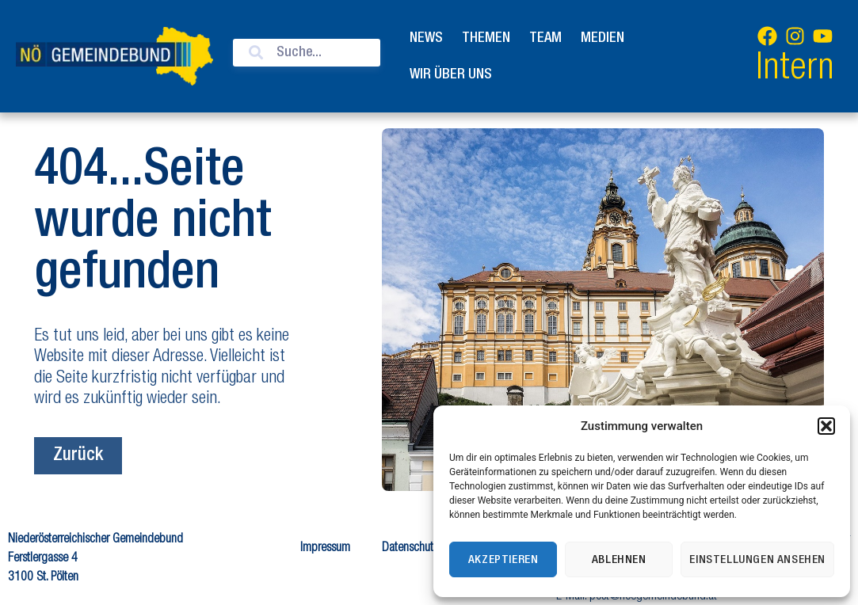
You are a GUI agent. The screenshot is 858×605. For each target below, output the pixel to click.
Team (545, 38)
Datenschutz (410, 548)
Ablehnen (619, 559)
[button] (826, 426)
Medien (602, 38)
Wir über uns (451, 74)
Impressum (325, 548)
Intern (795, 70)
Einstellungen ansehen (757, 559)
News (426, 38)
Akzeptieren (503, 559)
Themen (486, 38)
